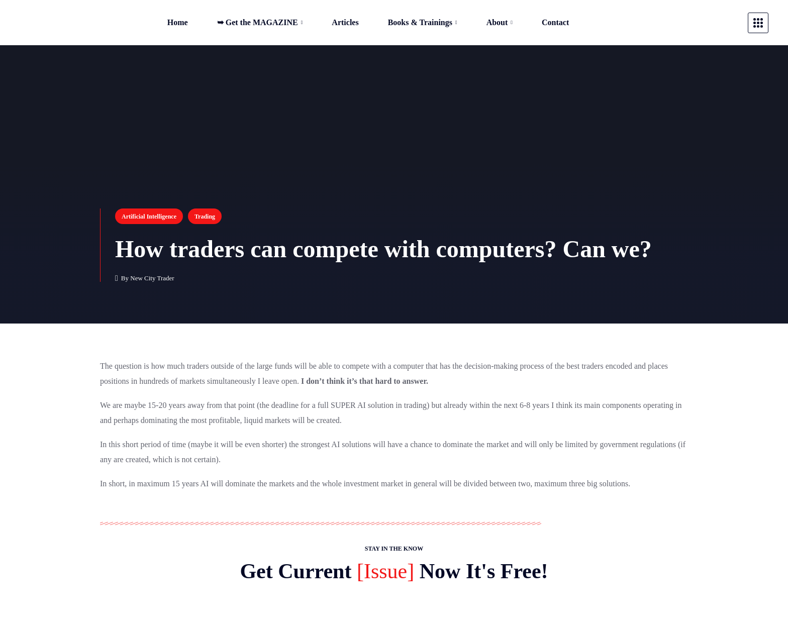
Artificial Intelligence (149, 216)
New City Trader (152, 278)
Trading (204, 216)
